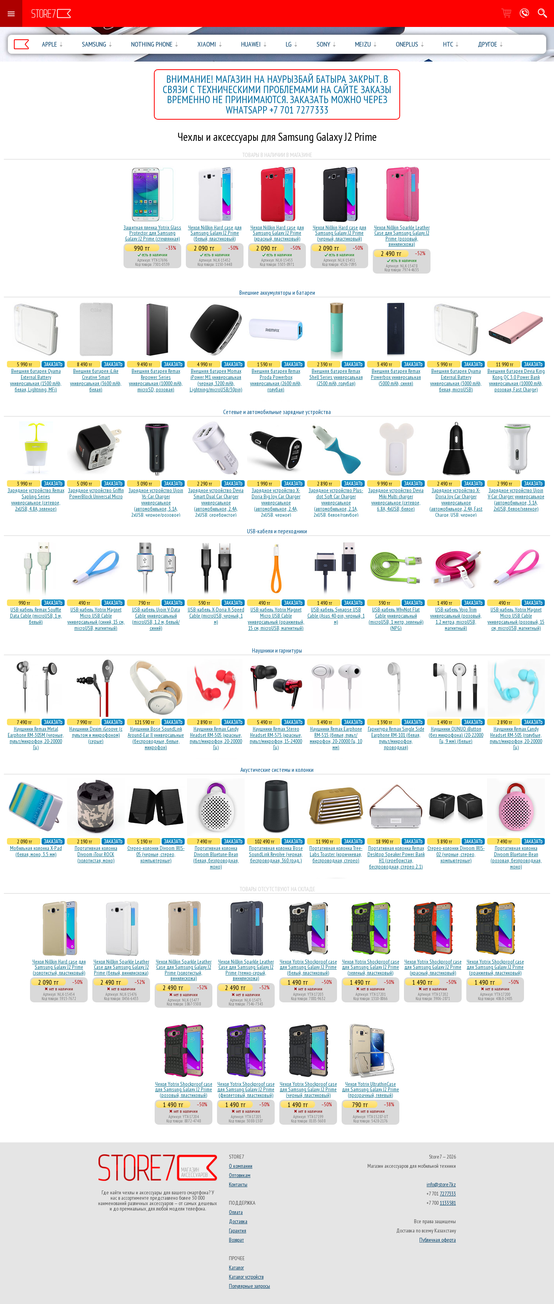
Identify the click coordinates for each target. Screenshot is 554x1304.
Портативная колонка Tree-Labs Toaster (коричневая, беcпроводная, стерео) (335, 854)
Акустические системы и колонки (277, 769)
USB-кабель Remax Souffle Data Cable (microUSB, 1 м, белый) (36, 615)
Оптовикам (239, 1175)
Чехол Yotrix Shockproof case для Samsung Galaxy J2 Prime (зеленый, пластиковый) (370, 967)
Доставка (238, 1221)
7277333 (448, 1193)
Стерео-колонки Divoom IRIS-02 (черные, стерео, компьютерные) (456, 854)
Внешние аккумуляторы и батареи (277, 292)
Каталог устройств (246, 1276)
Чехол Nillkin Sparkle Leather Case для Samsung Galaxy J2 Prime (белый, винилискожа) (121, 967)
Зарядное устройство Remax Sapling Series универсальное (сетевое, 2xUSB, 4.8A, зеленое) (36, 499)
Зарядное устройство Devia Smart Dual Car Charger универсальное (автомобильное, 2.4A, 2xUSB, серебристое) (216, 502)
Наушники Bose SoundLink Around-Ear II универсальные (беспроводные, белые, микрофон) (156, 738)
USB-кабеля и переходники (277, 531)
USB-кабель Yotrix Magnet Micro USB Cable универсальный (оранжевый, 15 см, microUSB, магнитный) (276, 618)
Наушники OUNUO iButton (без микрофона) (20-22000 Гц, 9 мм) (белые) (456, 735)
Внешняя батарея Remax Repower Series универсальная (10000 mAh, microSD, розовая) (156, 380)
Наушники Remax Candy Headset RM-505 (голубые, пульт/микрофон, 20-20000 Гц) (516, 738)
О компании (240, 1165)
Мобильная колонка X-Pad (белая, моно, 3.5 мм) (36, 851)
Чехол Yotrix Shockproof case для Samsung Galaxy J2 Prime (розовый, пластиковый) (183, 1089)
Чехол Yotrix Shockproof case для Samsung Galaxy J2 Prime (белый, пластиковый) (308, 967)
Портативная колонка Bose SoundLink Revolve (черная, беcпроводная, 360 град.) (276, 854)
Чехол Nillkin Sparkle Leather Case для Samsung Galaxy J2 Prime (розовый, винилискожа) (402, 235)
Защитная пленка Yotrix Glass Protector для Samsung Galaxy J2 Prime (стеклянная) (152, 233)
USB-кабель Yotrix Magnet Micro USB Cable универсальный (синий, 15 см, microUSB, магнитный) (96, 618)
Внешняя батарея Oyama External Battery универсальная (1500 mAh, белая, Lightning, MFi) (36, 380)
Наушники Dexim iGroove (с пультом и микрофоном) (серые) (95, 735)
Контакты (238, 1184)
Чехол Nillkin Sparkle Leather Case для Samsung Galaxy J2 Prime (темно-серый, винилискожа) (246, 970)
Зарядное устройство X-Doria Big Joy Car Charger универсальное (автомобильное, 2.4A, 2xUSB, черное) (276, 502)
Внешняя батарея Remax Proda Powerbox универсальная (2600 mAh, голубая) (276, 380)
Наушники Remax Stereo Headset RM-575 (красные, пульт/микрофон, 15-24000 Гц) (276, 738)
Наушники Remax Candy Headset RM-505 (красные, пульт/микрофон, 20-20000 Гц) (216, 738)
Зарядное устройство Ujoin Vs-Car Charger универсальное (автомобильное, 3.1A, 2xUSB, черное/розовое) (155, 502)
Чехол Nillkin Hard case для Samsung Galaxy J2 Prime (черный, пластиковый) (339, 233)
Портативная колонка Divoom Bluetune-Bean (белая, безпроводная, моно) (216, 857)
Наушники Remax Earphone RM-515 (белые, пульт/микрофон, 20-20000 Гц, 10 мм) (336, 738)
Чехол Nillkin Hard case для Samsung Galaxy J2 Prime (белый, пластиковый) (215, 233)
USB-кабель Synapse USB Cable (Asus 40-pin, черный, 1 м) (336, 615)
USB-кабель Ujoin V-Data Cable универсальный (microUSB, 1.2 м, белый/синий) (156, 618)
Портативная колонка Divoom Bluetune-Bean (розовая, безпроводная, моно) (516, 857)
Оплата (236, 1212)
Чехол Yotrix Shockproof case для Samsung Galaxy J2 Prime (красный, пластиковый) (433, 967)
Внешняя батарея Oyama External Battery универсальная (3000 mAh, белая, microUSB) (456, 380)
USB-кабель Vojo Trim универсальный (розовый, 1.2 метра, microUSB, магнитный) (456, 618)
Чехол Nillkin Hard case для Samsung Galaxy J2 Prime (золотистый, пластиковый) (59, 967)
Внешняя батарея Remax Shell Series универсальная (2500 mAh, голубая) (336, 377)
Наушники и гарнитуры (277, 650)
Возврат (236, 1239)
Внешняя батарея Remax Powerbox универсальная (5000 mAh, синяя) (396, 377)
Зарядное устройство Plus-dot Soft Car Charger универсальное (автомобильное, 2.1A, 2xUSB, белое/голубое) (336, 502)
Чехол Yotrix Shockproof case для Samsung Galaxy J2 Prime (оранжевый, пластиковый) (495, 967)
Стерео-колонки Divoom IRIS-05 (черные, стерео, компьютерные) (156, 854)
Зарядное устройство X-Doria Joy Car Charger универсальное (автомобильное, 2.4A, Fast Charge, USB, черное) (455, 502)
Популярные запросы (249, 1285)
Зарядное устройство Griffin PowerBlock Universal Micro (96, 493)
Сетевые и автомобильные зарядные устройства (277, 412)
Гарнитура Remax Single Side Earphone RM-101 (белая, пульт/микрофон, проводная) (396, 738)
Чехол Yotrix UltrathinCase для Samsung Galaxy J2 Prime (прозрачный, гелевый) (370, 1089)
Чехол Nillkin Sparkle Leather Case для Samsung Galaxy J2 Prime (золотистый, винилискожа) (184, 970)
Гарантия (237, 1230)
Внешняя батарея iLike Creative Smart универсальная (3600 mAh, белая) (96, 380)
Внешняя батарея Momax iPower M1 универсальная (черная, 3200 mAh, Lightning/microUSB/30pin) (216, 380)
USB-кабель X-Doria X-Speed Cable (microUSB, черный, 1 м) (216, 615)
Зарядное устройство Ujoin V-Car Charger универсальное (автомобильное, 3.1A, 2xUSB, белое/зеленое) (516, 499)
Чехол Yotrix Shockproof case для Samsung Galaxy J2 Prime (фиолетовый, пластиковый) (246, 1089)
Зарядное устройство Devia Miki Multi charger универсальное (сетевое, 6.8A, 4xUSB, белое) (396, 499)
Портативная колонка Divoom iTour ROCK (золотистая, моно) (96, 854)
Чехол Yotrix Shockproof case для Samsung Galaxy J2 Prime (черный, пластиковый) (308, 1089)
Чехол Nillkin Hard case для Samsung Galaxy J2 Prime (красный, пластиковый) (277, 233)
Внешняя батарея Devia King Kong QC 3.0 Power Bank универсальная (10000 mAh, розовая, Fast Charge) (516, 380)
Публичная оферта (437, 1239)
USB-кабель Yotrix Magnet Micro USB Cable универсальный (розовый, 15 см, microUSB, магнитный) (515, 618)
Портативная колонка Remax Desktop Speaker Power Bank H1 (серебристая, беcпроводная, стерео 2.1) (396, 857)
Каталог (236, 1267)
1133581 (448, 1202)
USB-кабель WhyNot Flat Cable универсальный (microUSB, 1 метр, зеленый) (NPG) (396, 618)
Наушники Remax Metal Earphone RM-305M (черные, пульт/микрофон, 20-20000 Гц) (36, 738)
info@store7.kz (441, 1184)
